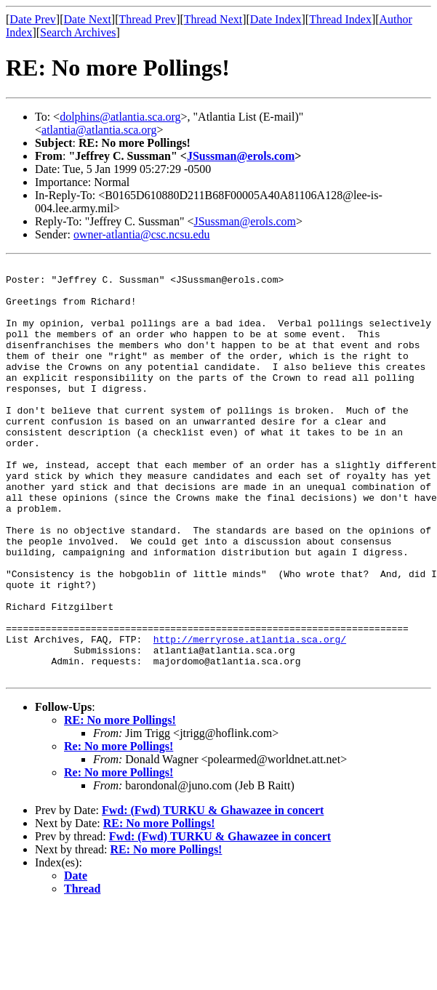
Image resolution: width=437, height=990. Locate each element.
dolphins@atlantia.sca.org (120, 116)
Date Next (87, 19)
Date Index (276, 19)
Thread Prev (147, 19)
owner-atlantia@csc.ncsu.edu (141, 234)
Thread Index (340, 19)
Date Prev (32, 19)
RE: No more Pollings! (120, 803)
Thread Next (213, 19)
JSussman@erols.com (240, 156)
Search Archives (78, 32)
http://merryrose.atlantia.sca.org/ (249, 715)
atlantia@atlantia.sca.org (98, 130)
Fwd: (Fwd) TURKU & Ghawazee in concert (213, 893)
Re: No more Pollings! (118, 829)
